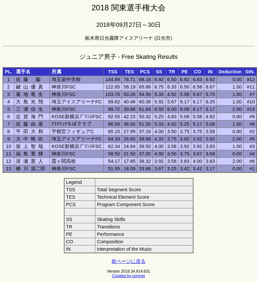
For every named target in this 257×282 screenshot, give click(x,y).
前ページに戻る (128, 261)
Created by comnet (128, 276)
